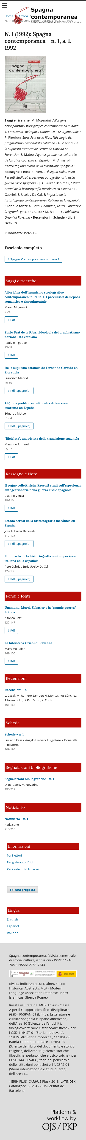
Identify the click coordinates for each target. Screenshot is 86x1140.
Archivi (23, 16)
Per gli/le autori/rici (20, 862)
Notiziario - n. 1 (16, 819)
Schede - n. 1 (14, 734)
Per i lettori (14, 855)
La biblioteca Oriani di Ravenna (29, 643)
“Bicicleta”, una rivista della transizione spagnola (42, 438)
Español (13, 926)
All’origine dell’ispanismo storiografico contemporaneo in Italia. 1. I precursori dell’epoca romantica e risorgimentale (42, 297)
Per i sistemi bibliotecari (23, 869)
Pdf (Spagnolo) (20, 391)
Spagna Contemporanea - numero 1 (34, 259)
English (12, 919)
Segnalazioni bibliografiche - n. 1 (29, 779)
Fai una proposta (22, 890)
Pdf (12, 320)
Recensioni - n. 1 (17, 690)
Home (9, 16)
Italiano (12, 933)
